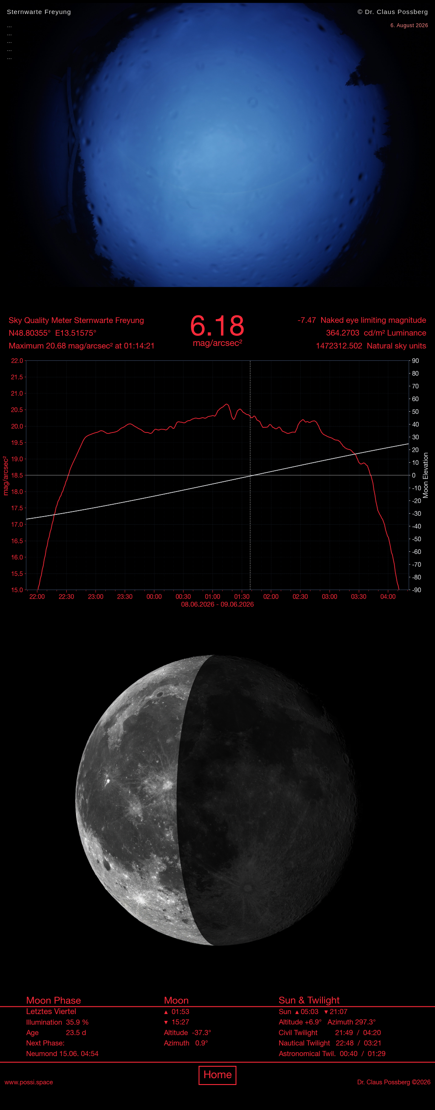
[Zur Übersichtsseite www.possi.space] (217, 700)
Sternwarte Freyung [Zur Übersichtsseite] (39, 11)
